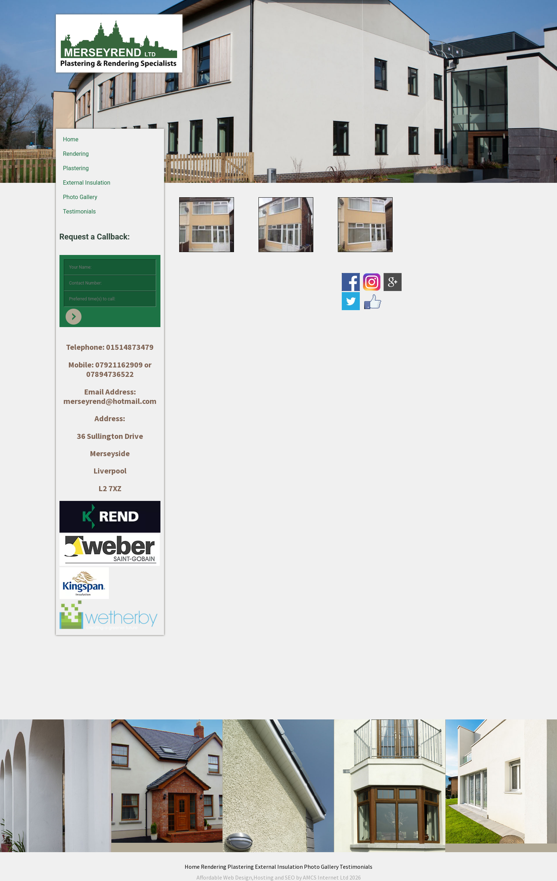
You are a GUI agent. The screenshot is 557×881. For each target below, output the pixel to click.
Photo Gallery (80, 197)
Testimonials (79, 211)
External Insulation (87, 182)
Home (71, 139)
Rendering (76, 153)
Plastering (76, 168)
